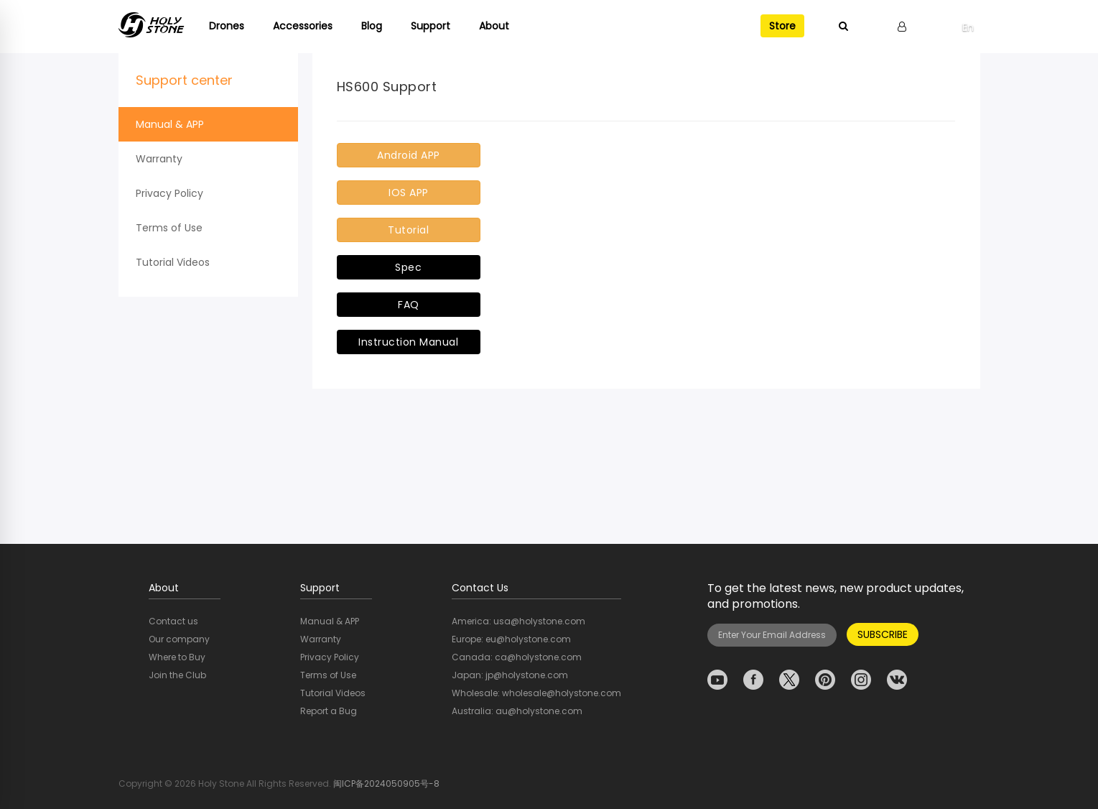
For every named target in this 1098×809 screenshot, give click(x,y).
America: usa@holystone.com (518, 621)
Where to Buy (177, 657)
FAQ (408, 304)
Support (430, 26)
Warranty (159, 159)
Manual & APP (170, 124)
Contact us (173, 621)
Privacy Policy (169, 193)
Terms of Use (169, 228)
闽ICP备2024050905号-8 (386, 783)
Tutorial (408, 230)
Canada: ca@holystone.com (517, 657)
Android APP (408, 155)
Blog (371, 26)
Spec (408, 267)
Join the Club (177, 675)
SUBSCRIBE (882, 634)
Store (782, 26)
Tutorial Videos (173, 262)
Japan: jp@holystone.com (510, 675)
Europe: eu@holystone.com (511, 639)
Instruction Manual (408, 342)
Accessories (302, 26)
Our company (179, 639)
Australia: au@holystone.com (517, 711)
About (494, 26)
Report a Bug (328, 711)
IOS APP (409, 192)
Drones (226, 26)
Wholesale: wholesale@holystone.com (536, 693)
